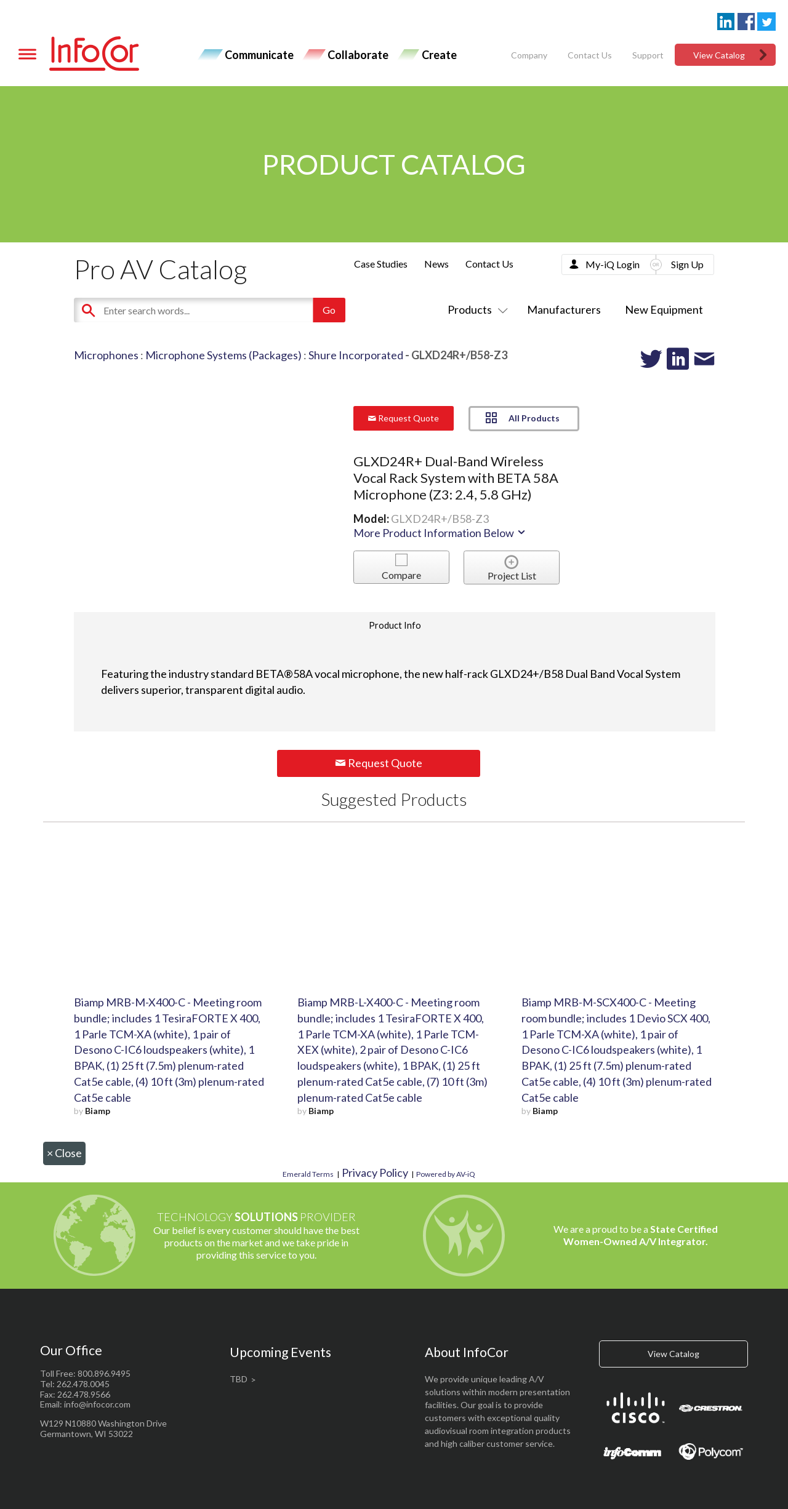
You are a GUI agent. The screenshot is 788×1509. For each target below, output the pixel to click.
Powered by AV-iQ (445, 1174)
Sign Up (687, 264)
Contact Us (590, 55)
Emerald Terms (308, 1174)
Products (475, 309)
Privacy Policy (375, 1172)
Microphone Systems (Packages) (223, 355)
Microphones (106, 355)
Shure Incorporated (355, 355)
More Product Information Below (440, 532)
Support (648, 55)
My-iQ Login (612, 264)
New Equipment (664, 309)
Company (529, 55)
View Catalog (719, 55)
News (436, 263)
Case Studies (381, 263)
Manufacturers (564, 309)
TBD (238, 1379)
